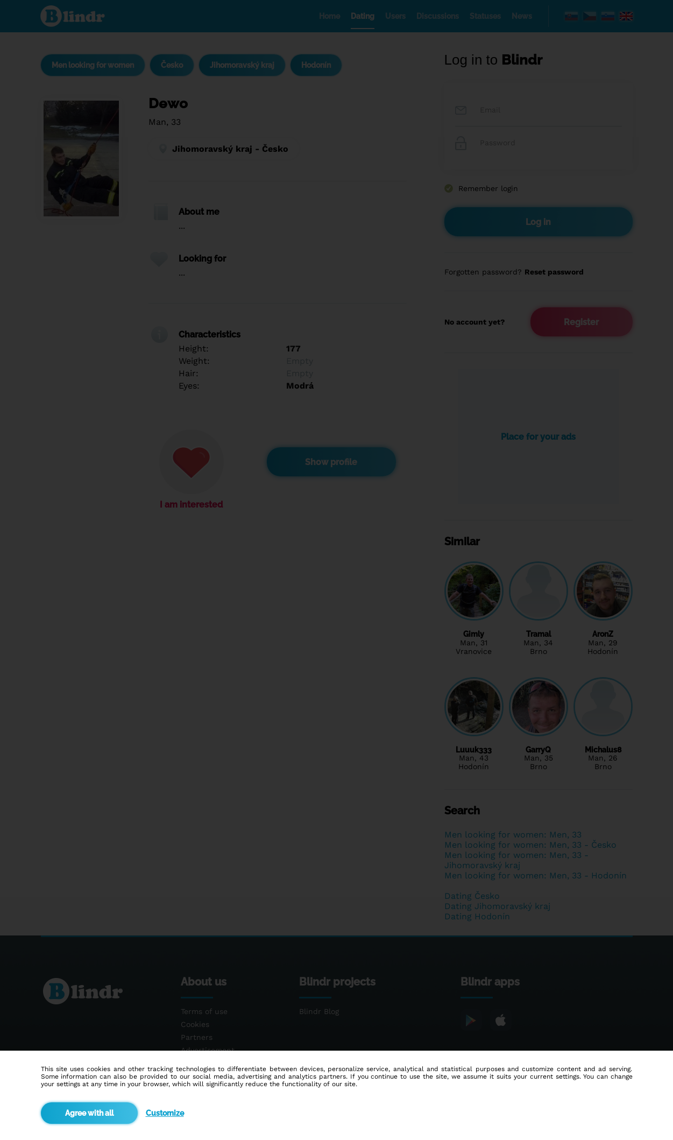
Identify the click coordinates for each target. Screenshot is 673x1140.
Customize (165, 1113)
